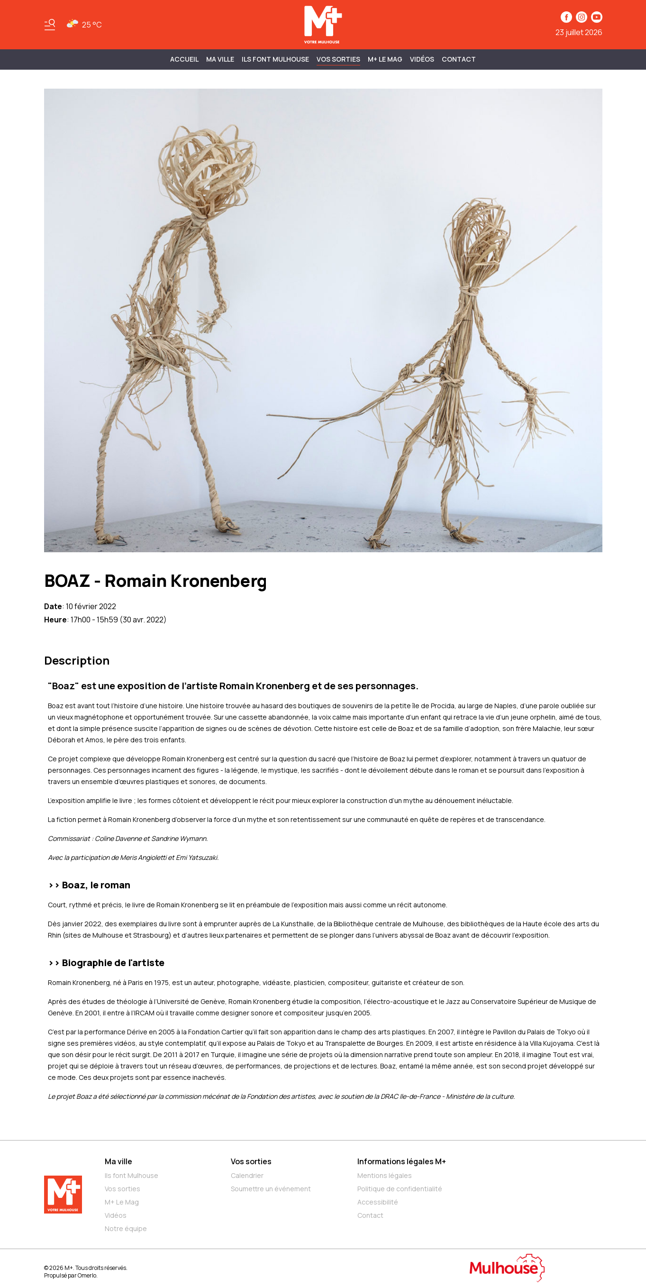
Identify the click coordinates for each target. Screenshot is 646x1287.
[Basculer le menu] (49, 24)
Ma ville (118, 1161)
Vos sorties (338, 59)
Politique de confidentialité (399, 1188)
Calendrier (247, 1175)
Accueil (184, 59)
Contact (459, 59)
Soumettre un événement (271, 1188)
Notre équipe (126, 1228)
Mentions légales (384, 1175)
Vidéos (422, 59)
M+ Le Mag (385, 59)
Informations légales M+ (401, 1161)
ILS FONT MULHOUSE (275, 59)
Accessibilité (377, 1201)
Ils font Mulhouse (131, 1175)
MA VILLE (220, 59)
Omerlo (87, 1275)
